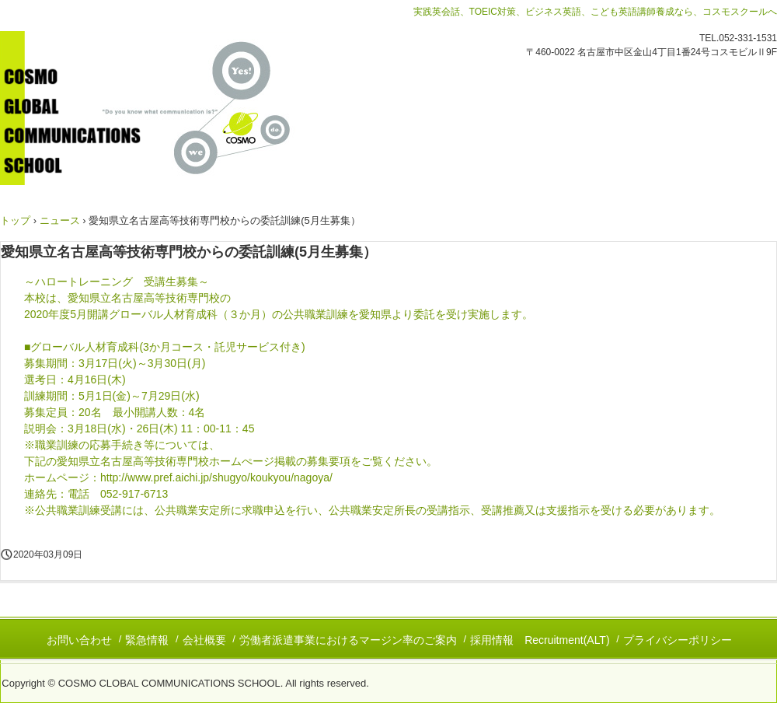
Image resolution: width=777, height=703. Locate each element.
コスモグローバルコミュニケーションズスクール (170, 108)
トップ (15, 220)
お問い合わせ (79, 640)
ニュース (60, 220)
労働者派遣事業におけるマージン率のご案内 (348, 640)
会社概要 (204, 640)
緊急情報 (147, 640)
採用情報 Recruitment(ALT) (539, 640)
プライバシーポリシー (677, 640)
